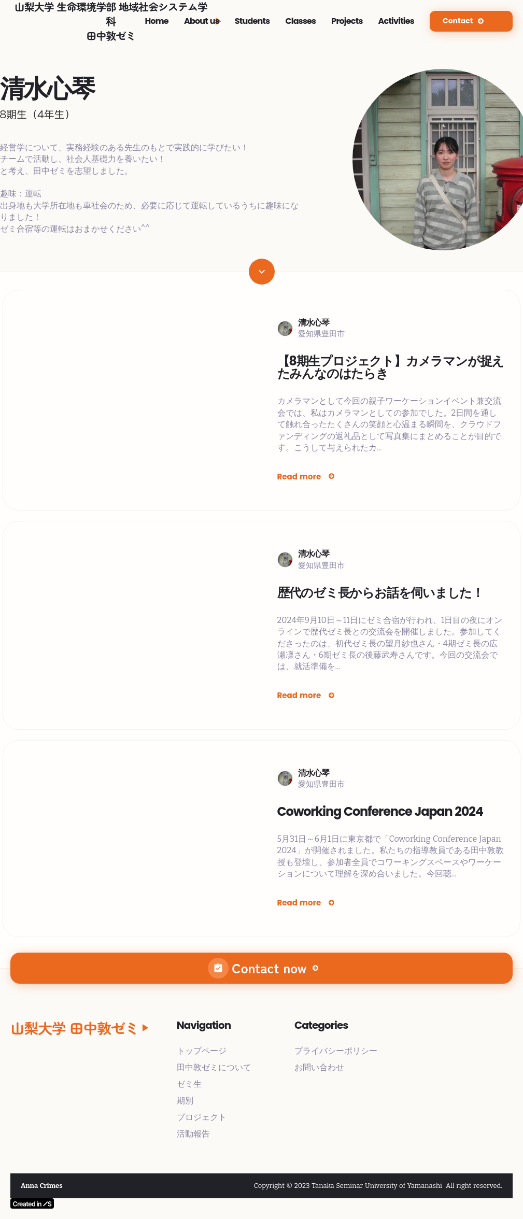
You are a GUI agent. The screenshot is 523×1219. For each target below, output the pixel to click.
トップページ (202, 1051)
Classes (300, 21)
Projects (346, 21)
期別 (185, 1100)
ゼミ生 (189, 1084)
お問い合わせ (319, 1067)
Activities (396, 21)
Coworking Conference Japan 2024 (380, 811)
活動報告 (193, 1134)
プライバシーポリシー (335, 1051)
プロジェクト (202, 1117)
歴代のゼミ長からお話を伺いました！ (380, 593)
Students (252, 21)
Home (156, 21)
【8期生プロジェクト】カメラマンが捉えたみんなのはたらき (390, 367)
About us (201, 21)
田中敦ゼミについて (214, 1067)
